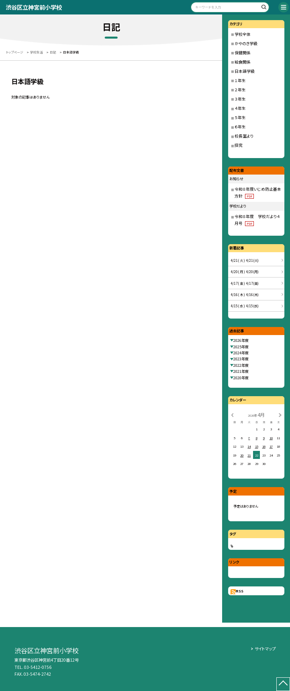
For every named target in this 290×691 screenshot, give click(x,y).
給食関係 (243, 62)
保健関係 (243, 53)
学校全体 (243, 34)
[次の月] (280, 414)
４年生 (240, 108)
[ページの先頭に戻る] (283, 684)
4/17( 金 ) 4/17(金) (245, 283)
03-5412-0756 (37, 667)
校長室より (244, 136)
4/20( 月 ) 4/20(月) (245, 271)
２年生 (240, 90)
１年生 (240, 80)
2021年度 (241, 371)
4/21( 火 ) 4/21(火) (245, 260)
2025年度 (241, 347)
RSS (239, 591)
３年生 (240, 99)
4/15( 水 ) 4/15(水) (245, 305)
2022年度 (241, 365)
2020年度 (241, 377)
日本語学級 (245, 71)
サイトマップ (265, 649)
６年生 (240, 127)
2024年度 (241, 353)
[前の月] (232, 414)
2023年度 (241, 359)
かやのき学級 (246, 43)
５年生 (240, 117)
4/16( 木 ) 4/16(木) (245, 294)
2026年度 (241, 340)
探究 (239, 145)
